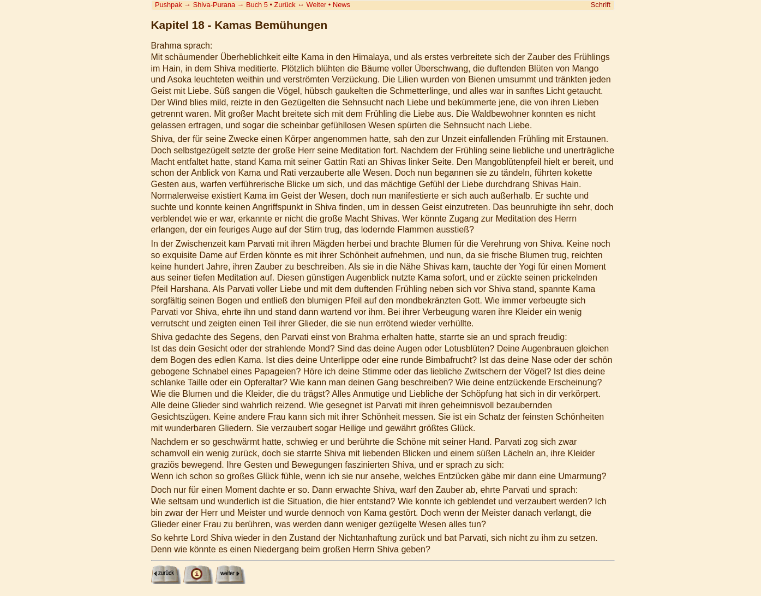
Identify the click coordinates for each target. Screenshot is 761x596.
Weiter (317, 5)
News (341, 5)
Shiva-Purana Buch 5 (230, 5)
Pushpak (168, 5)
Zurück (285, 5)
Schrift (600, 5)
